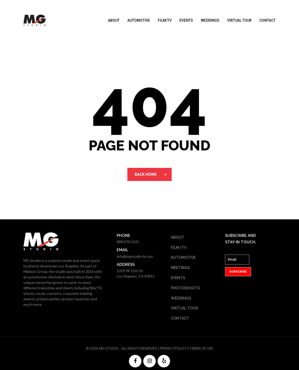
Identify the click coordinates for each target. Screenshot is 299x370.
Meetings (180, 268)
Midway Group (35, 271)
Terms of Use (201, 348)
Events (186, 20)
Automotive (138, 20)
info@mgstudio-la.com (135, 256)
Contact (267, 20)
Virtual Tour (239, 20)
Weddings (210, 20)
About (114, 20)
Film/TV (165, 20)
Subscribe (238, 271)
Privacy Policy (173, 348)
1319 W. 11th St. (130, 270)
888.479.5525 (128, 241)
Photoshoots (185, 288)
